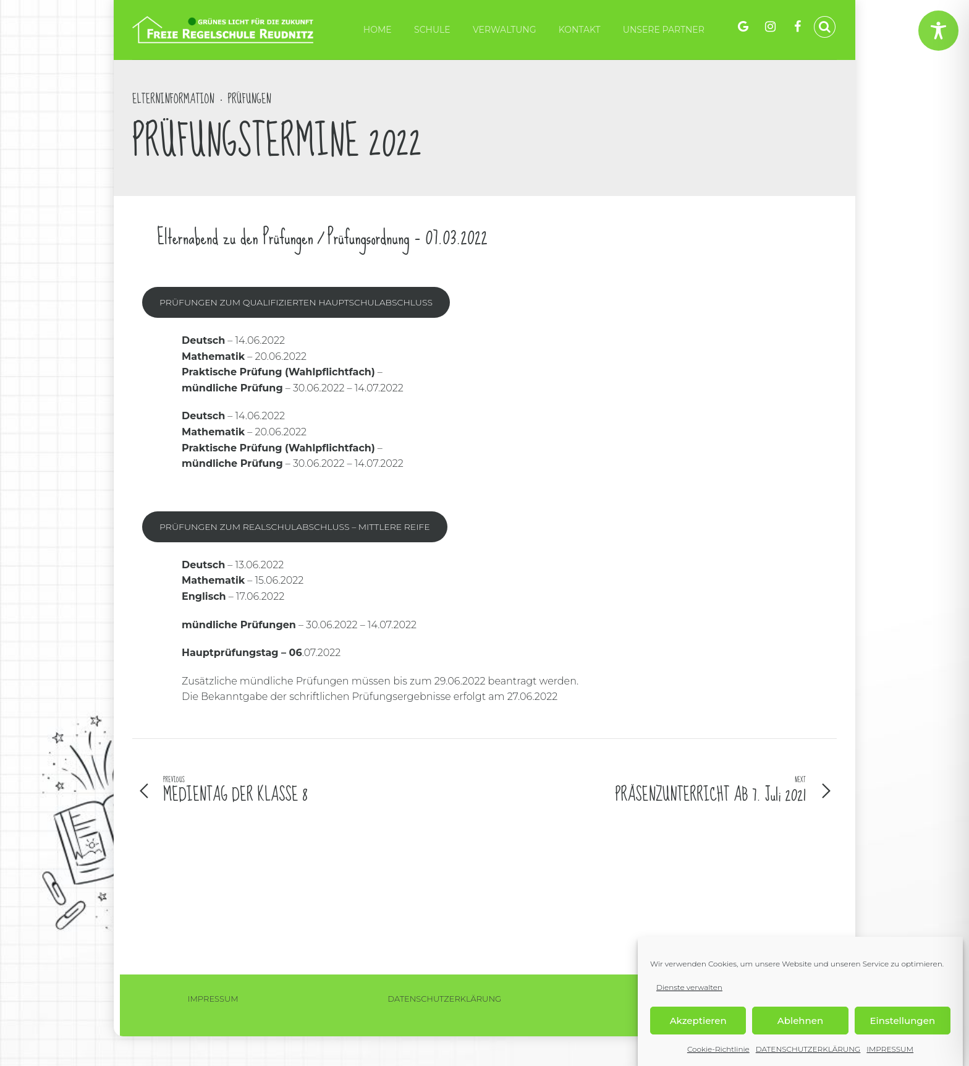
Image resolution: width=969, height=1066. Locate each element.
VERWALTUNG (504, 29)
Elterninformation (173, 99)
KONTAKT (580, 29)
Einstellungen (903, 1020)
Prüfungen (249, 99)
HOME (377, 29)
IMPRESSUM (889, 1049)
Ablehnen (800, 1020)
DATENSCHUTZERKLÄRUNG (808, 1049)
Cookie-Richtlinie (718, 1049)
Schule (432, 29)
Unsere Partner (664, 29)
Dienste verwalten (689, 987)
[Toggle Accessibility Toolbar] (938, 30)
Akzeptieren (698, 1020)
